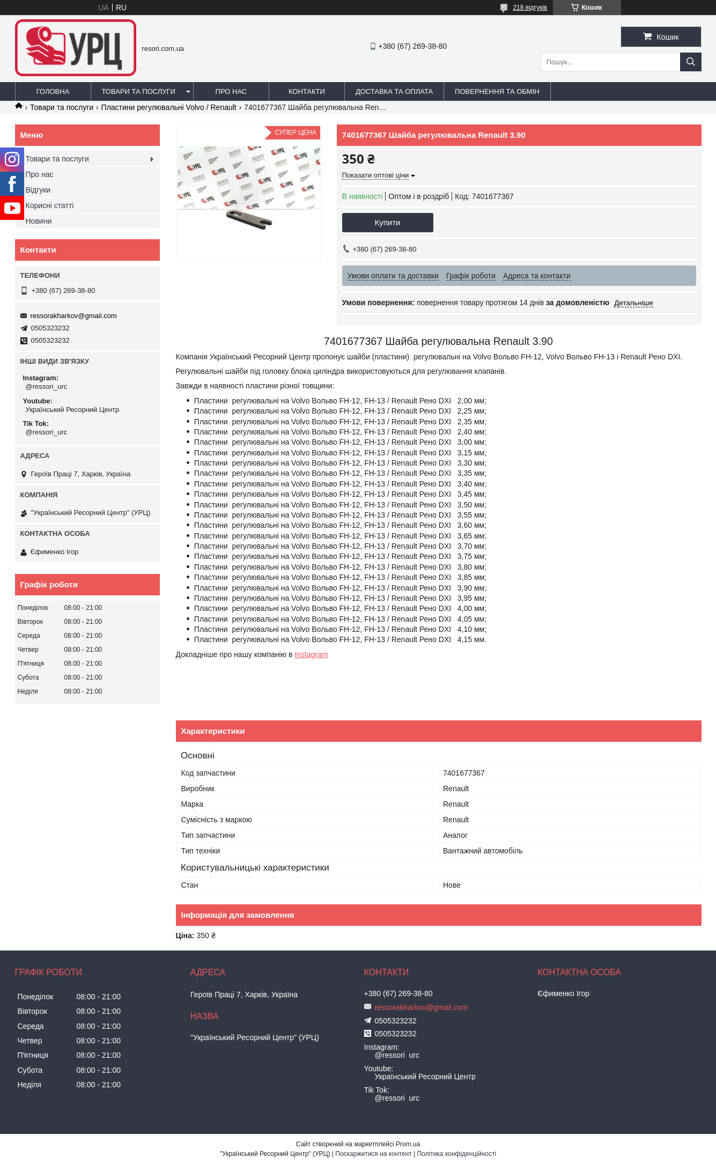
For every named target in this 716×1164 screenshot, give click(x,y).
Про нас (231, 91)
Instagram (311, 654)
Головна (53, 91)
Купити (388, 222)
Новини (39, 221)
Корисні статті (50, 205)
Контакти (307, 91)
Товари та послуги (138, 91)
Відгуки (38, 190)
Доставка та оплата (394, 91)
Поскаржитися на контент (373, 1154)
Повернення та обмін (497, 91)
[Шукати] (691, 62)
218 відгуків (530, 7)
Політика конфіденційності (456, 1154)
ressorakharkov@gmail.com (74, 316)
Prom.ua (408, 1144)
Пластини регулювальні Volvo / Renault (169, 107)
